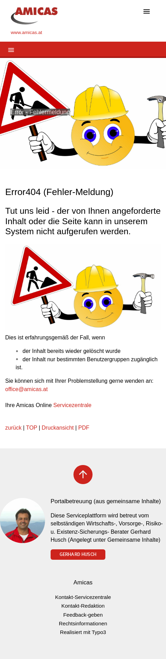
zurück (13, 428)
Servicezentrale (72, 405)
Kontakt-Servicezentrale (83, 597)
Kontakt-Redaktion (83, 606)
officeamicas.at (26, 389)
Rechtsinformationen (83, 623)
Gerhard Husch (78, 554)
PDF (83, 428)
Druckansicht (57, 428)
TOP (31, 428)
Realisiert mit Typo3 (83, 632)
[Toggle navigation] (146, 12)
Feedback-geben (83, 615)
